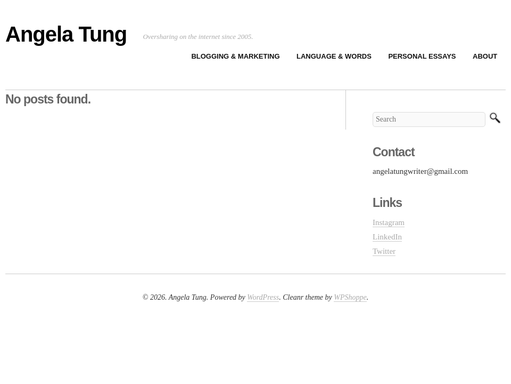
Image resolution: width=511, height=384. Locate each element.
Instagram (389, 222)
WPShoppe (350, 297)
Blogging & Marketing (235, 56)
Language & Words (334, 56)
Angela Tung (66, 34)
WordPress (263, 297)
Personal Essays (422, 56)
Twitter (384, 251)
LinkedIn (387, 237)
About (485, 56)
